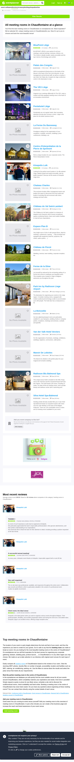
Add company (18, 426)
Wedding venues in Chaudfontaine (13, 695)
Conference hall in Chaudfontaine (21, 693)
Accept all (65, 755)
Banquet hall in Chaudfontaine (60, 693)
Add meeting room (11, 711)
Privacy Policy (12, 747)
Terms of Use (59, 744)
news (27, 7)
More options (42, 755)
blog (39, 7)
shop (44, 7)
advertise (51, 7)
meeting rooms (20, 663)
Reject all (55, 755)
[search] (42, 3)
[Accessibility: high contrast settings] (65, 3)
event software (6, 7)
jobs (33, 7)
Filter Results (37, 16)
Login (53, 3)
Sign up (59, 3)
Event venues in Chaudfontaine (41, 693)
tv (22, 7)
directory (16, 7)
